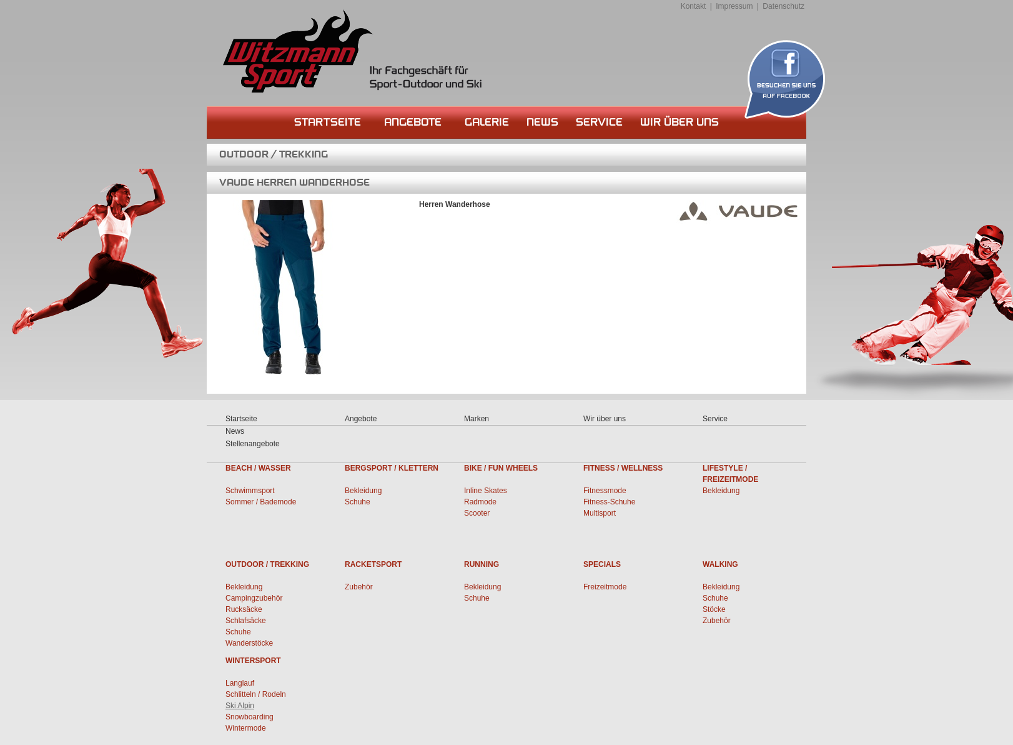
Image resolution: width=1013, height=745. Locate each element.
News (542, 122)
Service (599, 122)
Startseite (327, 122)
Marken (476, 418)
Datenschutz (783, 6)
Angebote (413, 122)
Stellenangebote (252, 443)
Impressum (734, 6)
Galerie (487, 122)
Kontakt (693, 6)
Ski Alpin (239, 705)
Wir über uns (679, 122)
